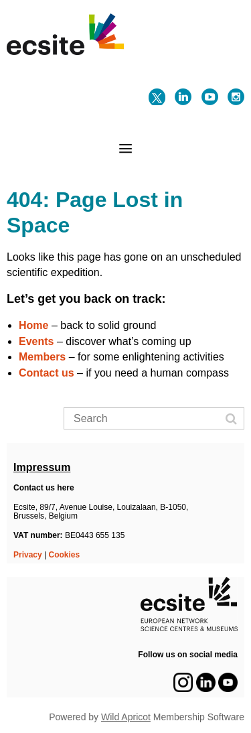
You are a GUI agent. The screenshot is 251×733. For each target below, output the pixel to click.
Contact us (46, 373)
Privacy (27, 554)
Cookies (64, 554)
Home (33, 325)
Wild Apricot (126, 717)
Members (42, 356)
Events (36, 341)
